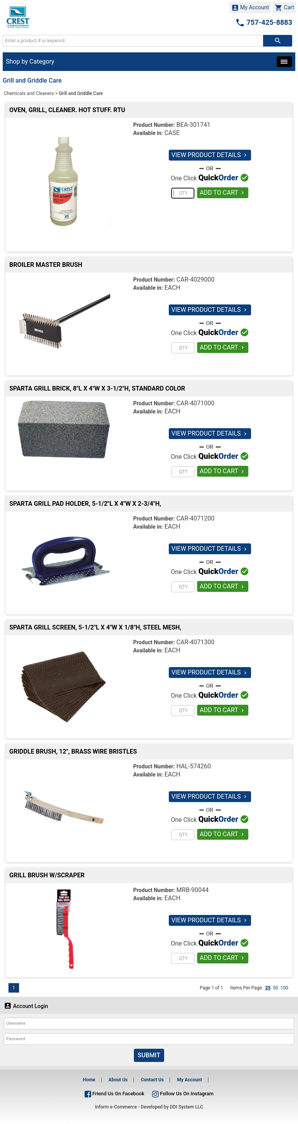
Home (89, 1079)
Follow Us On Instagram (182, 1093)
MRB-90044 (193, 890)
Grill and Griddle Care (81, 93)
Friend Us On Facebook (114, 1093)
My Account (250, 8)
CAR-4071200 (196, 518)
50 (275, 988)
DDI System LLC (186, 1107)
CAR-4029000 (196, 279)
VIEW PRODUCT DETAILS (210, 155)
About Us (118, 1079)
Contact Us (152, 1079)
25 (267, 988)
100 (284, 988)
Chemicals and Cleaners (29, 93)
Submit (149, 1055)
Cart (284, 8)
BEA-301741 (194, 124)
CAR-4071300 (196, 642)
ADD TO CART (223, 192)
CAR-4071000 (196, 403)
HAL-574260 (194, 766)
